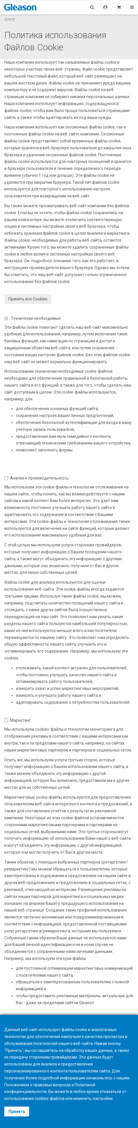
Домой (9, 19)
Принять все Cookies (27, 299)
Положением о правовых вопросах (37, 1085)
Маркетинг (17, 720)
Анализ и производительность (36, 478)
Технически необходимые (32, 318)
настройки (103, 1098)
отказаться (110, 1091)
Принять (16, 1111)
